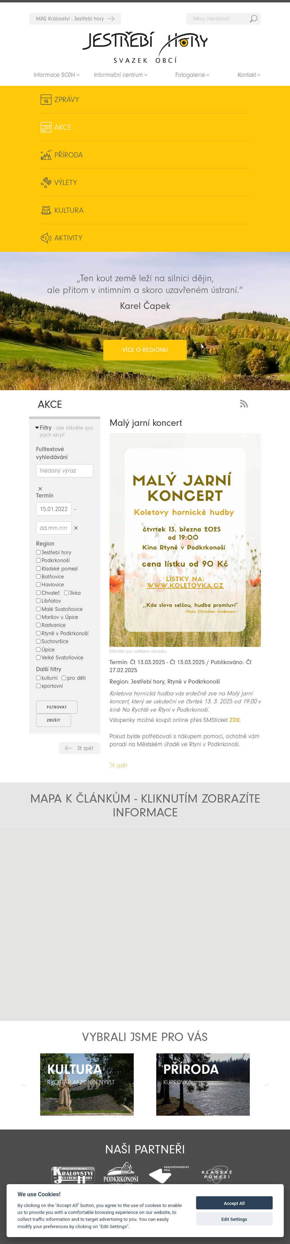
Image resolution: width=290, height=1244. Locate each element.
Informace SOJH (54, 75)
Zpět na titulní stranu (145, 47)
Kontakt (247, 75)
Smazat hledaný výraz (40, 489)
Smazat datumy (76, 527)
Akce (62, 127)
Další (266, 1084)
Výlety (65, 182)
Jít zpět (85, 748)
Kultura (69, 210)
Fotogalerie (190, 75)
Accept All (234, 1203)
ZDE (234, 720)
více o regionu (145, 350)
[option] (87, 1084)
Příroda (68, 154)
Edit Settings (234, 1219)
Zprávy (66, 99)
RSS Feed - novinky (245, 403)
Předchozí (23, 1084)
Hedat (253, 18)
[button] (73, 894)
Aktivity (68, 238)
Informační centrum (118, 75)
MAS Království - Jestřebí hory (70, 19)
